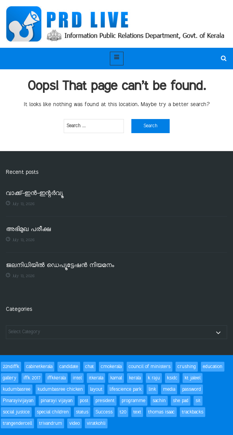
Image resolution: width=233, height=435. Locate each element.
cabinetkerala (39, 367)
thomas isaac (161, 412)
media (169, 389)
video (74, 423)
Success (104, 412)
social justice (16, 412)
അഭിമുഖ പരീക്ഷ (28, 229)
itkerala (96, 378)
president (105, 401)
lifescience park (125, 389)
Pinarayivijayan (18, 401)
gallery (9, 378)
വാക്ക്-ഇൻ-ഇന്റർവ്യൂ (34, 193)
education (212, 367)
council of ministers (149, 367)
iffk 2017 (31, 378)
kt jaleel (193, 378)
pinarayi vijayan (57, 401)
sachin (159, 401)
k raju (154, 378)
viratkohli (96, 423)
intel (77, 378)
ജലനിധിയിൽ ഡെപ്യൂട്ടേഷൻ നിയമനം (60, 265)
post (84, 401)
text (137, 412)
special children (53, 412)
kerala (135, 378)
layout (96, 389)
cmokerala (111, 367)
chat (89, 367)
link (152, 389)
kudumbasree (16, 389)
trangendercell (17, 423)
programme (133, 401)
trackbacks (192, 412)
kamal (116, 378)
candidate (68, 367)
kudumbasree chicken (60, 389)
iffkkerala (56, 378)
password (191, 389)
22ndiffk (11, 367)
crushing (186, 367)
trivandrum (50, 423)
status (82, 412)
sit (198, 401)
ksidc (172, 378)
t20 (123, 412)
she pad (180, 401)
